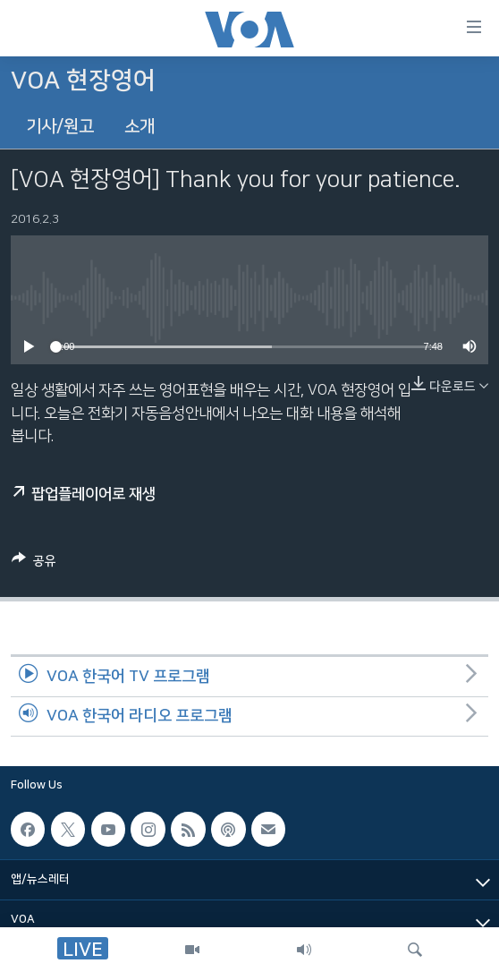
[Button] (34, 564)
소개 (139, 126)
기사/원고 (60, 126)
